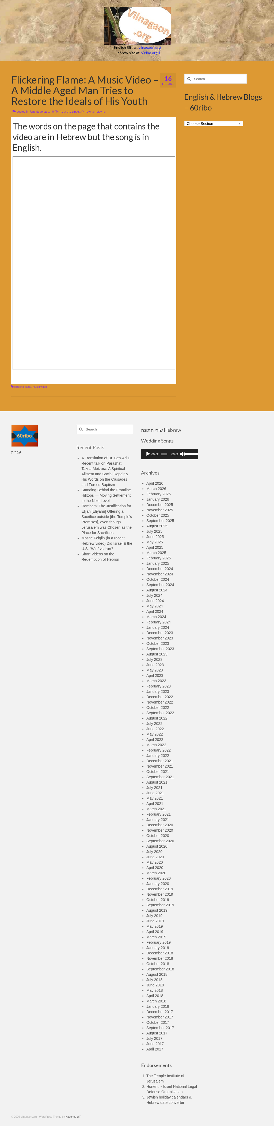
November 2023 (159, 638)
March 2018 (156, 1001)
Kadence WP (73, 1116)
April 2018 (154, 996)
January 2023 (157, 691)
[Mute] (182, 454)
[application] (169, 454)
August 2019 (157, 910)
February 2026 (158, 494)
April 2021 (154, 803)
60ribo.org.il (150, 52)
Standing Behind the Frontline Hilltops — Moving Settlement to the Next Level (106, 495)
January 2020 (157, 884)
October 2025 (157, 515)
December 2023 (159, 633)
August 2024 (157, 590)
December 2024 (159, 569)
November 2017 (159, 1017)
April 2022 (154, 739)
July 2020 (154, 852)
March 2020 (156, 873)
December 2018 (159, 953)
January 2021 (157, 819)
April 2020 (154, 868)
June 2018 (155, 985)
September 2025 (160, 521)
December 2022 (159, 697)
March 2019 (156, 937)
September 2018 (160, 969)
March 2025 (156, 553)
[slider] (164, 454)
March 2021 (156, 809)
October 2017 (157, 1022)
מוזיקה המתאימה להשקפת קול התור (82, 111)
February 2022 (158, 750)
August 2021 (157, 782)
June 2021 (155, 793)
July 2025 (154, 531)
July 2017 (154, 1038)
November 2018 (159, 958)
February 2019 (158, 942)
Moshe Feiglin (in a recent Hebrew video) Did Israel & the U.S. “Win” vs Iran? (107, 543)
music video (40, 386)
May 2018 (154, 990)
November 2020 (159, 830)
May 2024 (154, 606)
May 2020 (154, 862)
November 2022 (159, 702)
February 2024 (158, 622)
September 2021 (160, 777)
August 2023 (157, 654)
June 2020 (155, 857)
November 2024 (159, 574)
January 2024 (157, 627)
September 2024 (160, 585)
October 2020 (157, 835)
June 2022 (155, 729)
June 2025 (155, 537)
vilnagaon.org (150, 47)
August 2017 (157, 1033)
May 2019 (154, 926)
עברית (16, 452)
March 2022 (156, 745)
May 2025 (154, 542)
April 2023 (154, 675)
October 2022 (157, 707)
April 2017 (154, 1049)
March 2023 (156, 681)
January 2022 (157, 755)
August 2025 (157, 526)
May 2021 (154, 798)
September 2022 (160, 713)
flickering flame (22, 386)
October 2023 (157, 643)
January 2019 (157, 948)
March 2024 (156, 617)
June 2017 (155, 1044)
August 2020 (157, 846)
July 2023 (154, 659)
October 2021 (157, 771)
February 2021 (158, 814)
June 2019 (155, 921)
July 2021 (154, 787)
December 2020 (159, 825)
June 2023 (155, 665)
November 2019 (159, 894)
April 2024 (154, 611)
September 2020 (160, 841)
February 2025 (158, 558)
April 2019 (154, 932)
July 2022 (154, 723)
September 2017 (160, 1028)
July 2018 (154, 980)
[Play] (148, 454)
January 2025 (157, 563)
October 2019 (157, 900)
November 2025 (159, 510)
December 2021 (159, 761)
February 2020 (158, 878)
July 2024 (154, 595)
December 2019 (159, 889)
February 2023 (158, 686)
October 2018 (157, 964)
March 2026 (156, 489)
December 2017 (159, 1012)
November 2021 (159, 766)
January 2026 (157, 499)
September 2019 (160, 905)
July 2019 (154, 916)
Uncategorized (39, 111)
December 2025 (159, 505)
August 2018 (157, 974)
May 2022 (154, 734)
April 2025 (154, 547)
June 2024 (155, 601)
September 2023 (160, 649)
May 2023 (154, 670)
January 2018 (157, 1006)
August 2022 (157, 718)
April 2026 (154, 483)
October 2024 (157, 579)
